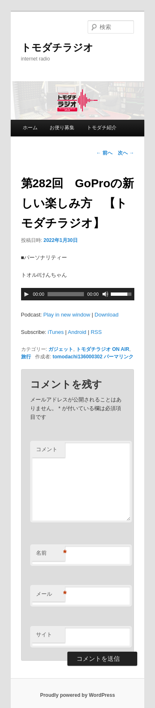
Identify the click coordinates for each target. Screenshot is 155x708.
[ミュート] (105, 294)
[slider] (66, 294)
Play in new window (66, 315)
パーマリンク (119, 357)
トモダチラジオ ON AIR (102, 349)
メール (50, 594)
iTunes (56, 332)
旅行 (26, 357)
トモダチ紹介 (102, 127)
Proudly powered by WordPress (77, 695)
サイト (44, 634)
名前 (50, 553)
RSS (96, 332)
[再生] (26, 294)
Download (107, 315)
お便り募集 (62, 127)
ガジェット (60, 349)
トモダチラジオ (57, 47)
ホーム (30, 127)
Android (77, 332)
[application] (77, 294)
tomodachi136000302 (77, 357)
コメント (46, 449)
